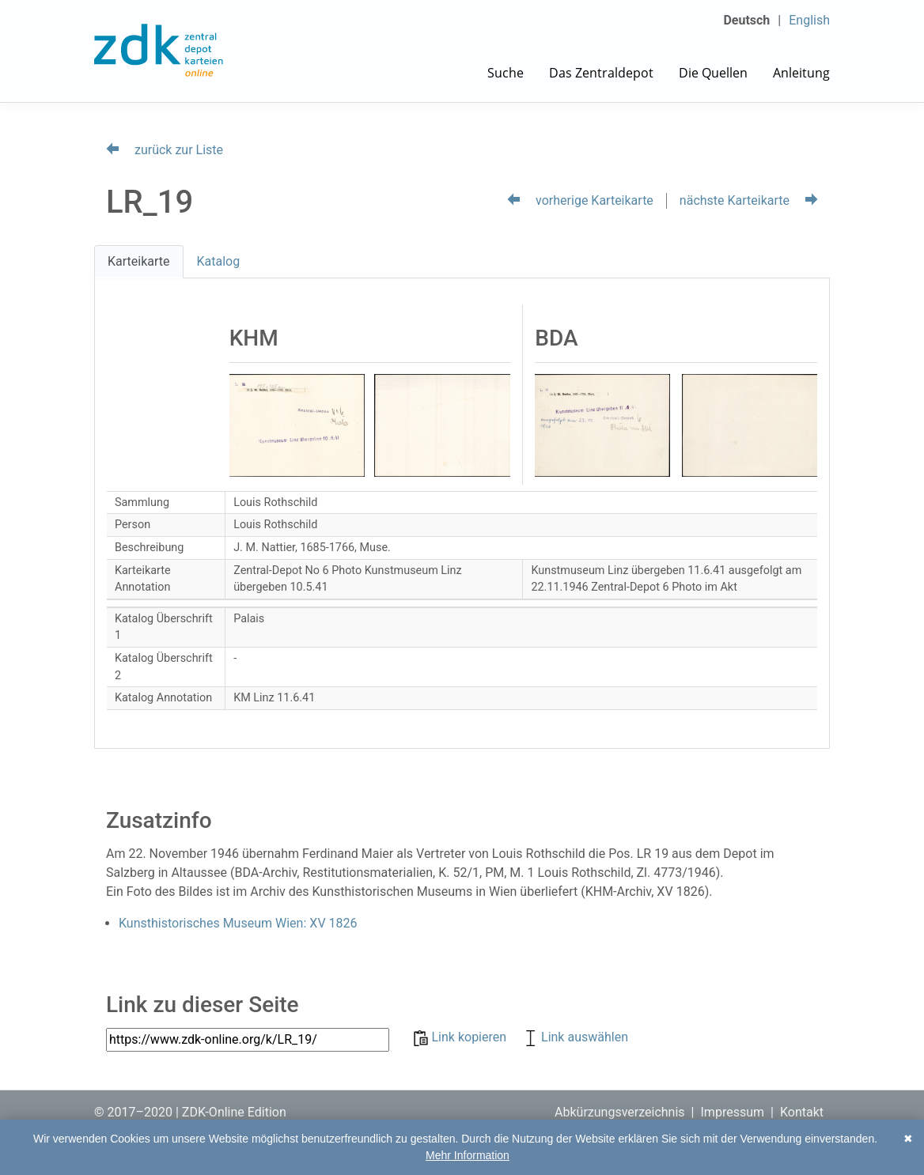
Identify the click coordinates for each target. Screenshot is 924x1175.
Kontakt (802, 1112)
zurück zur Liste (164, 149)
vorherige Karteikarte (580, 200)
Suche (505, 72)
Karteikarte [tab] (139, 261)
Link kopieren (461, 1037)
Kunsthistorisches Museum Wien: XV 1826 (238, 923)
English (809, 20)
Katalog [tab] (218, 261)
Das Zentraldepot (601, 72)
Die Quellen (713, 72)
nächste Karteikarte (749, 200)
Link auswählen (575, 1037)
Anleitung (801, 72)
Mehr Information (467, 1155)
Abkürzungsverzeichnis (620, 1112)
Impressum (733, 1112)
